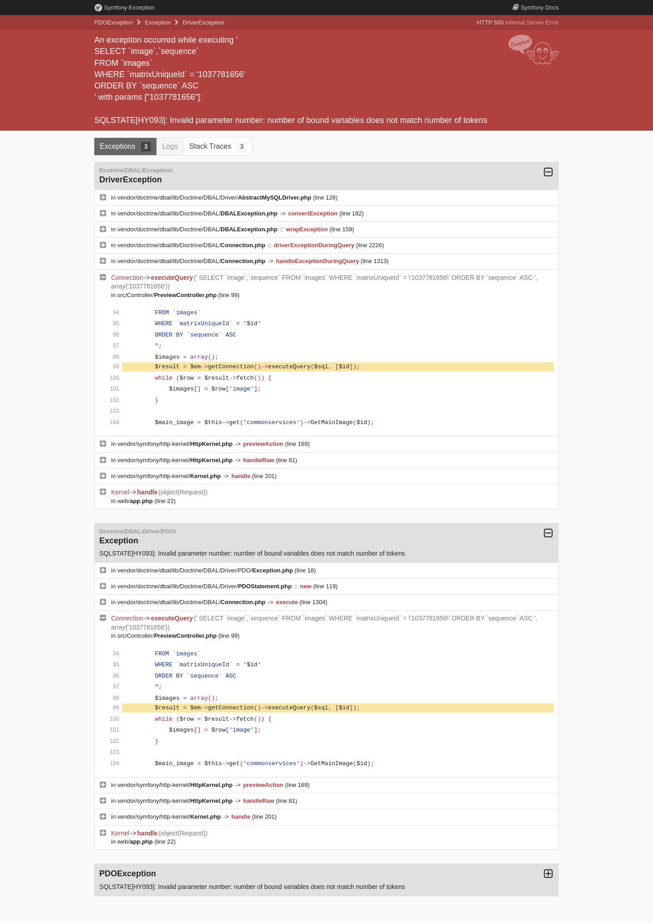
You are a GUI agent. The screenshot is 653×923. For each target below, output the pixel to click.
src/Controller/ (168, 295)
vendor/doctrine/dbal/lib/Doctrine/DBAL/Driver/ (215, 197)
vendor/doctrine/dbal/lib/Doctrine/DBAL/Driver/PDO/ (206, 570)
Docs (535, 7)
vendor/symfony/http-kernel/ (175, 443)
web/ (136, 501)
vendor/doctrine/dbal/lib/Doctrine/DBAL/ (198, 213)
